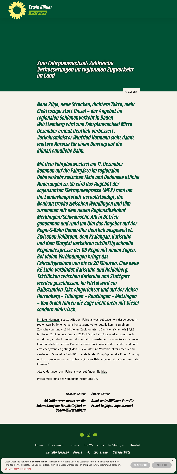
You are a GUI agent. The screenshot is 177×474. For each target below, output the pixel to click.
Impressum (101, 452)
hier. (104, 371)
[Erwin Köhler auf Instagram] (163, 3)
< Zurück (131, 91)
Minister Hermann (48, 320)
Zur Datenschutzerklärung (18, 468)
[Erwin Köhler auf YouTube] (167, 3)
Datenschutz (121, 452)
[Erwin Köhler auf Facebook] (159, 3)
